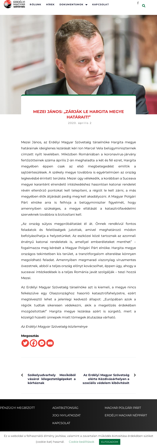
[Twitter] (25, 343)
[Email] (50, 343)
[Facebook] (33, 343)
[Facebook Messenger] (42, 343)
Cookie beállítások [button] (81, 441)
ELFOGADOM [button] (109, 441)
